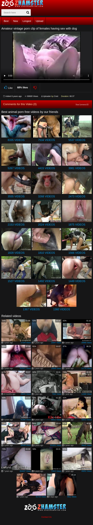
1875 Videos (76, 224)
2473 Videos (76, 196)
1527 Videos (16, 281)
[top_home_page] (23, 3)
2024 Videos (46, 224)
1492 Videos (46, 281)
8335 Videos (16, 140)
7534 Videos (46, 140)
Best (6, 21)
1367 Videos (31, 309)
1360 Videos (61, 309)
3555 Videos (16, 196)
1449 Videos (76, 281)
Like (8, 87)
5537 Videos (76, 140)
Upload (39, 21)
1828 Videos (16, 252)
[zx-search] (16, 12)
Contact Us (46, 517)
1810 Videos (46, 252)
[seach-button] (28, 12)
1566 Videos (76, 252)
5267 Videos (16, 168)
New (15, 21)
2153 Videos (16, 224)
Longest (27, 21)
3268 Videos (46, 196)
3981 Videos (76, 168)
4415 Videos (46, 168)
